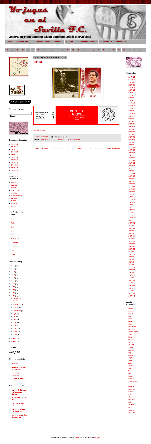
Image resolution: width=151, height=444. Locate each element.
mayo (15, 322)
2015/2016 (14, 167)
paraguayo (131, 386)
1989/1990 (131, 168)
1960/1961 (131, 244)
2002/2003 (131, 134)
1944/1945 (131, 283)
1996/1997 (131, 150)
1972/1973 (131, 213)
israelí (130, 363)
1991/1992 (131, 163)
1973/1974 (131, 210)
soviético (131, 405)
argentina (14, 182)
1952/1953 (131, 265)
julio (14, 316)
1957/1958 (131, 252)
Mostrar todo (24, 420)
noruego (130, 384)
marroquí (131, 376)
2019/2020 (14, 157)
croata (130, 334)
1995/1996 (131, 153)
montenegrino (132, 381)
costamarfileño (133, 332)
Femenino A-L (106, 42)
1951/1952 (131, 267)
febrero (15, 331)
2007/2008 (131, 121)
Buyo (12, 219)
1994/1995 (131, 155)
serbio (130, 402)
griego (130, 353)
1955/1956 (131, 257)
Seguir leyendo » (39, 130)
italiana (13, 201)
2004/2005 (131, 129)
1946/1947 (131, 280)
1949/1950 (131, 273)
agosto (15, 314)
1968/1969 (131, 223)
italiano (130, 366)
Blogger (96, 438)
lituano (130, 371)
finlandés (131, 345)
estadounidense (16, 195)
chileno (130, 324)
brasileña (14, 185)
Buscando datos (43, 42)
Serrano (13, 251)
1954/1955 (131, 259)
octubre (16, 308)
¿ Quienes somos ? (24, 42)
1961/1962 (131, 241)
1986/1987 (131, 176)
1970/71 (66, 139)
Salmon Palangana (18, 379)
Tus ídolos (58, 42)
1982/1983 (131, 186)
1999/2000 (131, 142)
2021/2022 (14, 152)
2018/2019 (14, 160)
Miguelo (13, 247)
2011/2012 (131, 111)
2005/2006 (131, 127)
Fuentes (69, 42)
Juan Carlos (15, 239)
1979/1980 (131, 194)
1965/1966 (131, 231)
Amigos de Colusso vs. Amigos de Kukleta (19, 392)
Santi (12, 227)
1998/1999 (131, 145)
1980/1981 (131, 192)
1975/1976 (131, 205)
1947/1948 (131, 278)
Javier (13, 223)
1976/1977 (131, 202)
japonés (130, 368)
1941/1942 (131, 293)
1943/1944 (131, 288)
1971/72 (72, 139)
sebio (129, 397)
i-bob (77, 438)
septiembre (17, 311)
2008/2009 (131, 119)
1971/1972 (131, 215)
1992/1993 (131, 160)
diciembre (16, 298)
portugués (131, 389)
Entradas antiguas (113, 148)
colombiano (132, 326)
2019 (13, 287)
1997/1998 (131, 147)
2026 (13, 266)
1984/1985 (131, 181)
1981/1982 (131, 189)
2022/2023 (14, 149)
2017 (13, 293)
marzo (15, 328)
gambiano (131, 350)
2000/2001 (131, 140)
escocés (130, 339)
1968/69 (54, 139)
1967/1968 (131, 226)
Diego (13, 255)
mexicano (131, 379)
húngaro (130, 358)
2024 (13, 272)
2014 (13, 341)
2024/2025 (14, 144)
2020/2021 (14, 154)
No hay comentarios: (42, 136)
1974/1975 (131, 207)
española (14, 193)
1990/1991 (131, 166)
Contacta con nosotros (86, 42)
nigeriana (14, 203)
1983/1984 (131, 184)
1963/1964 (131, 236)
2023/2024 (14, 147)
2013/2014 (131, 106)
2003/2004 (131, 132)
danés (130, 337)
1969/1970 (131, 220)
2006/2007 (131, 124)
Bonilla (37, 61)
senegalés (131, 399)
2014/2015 (14, 170)
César (13, 235)
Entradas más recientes (42, 148)
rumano (130, 392)
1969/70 (60, 139)
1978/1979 (131, 197)
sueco (130, 407)
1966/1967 (131, 228)
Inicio (9, 42)
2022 (13, 278)
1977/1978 (131, 200)
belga (129, 316)
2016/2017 (14, 165)
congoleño (131, 329)
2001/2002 (131, 137)
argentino (131, 311)
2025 (13, 269)
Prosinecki (14, 243)
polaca (13, 206)
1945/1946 (131, 286)
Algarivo (15, 363)
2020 (13, 284)
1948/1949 (131, 275)
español (77, 139)
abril (15, 325)
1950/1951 (131, 270)
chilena (13, 188)
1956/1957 (131, 254)
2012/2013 (131, 108)
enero (15, 334)
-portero (43, 139)
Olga (12, 231)
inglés (130, 360)
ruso (129, 394)
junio (15, 320)
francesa (14, 198)
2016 (13, 296)
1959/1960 (131, 246)
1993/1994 (131, 158)
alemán (130, 308)
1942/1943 (131, 291)
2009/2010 (131, 116)
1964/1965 (131, 233)
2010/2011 (131, 114)
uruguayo (131, 410)
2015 (13, 338)
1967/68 (49, 139)
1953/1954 (131, 262)
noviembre (17, 305)
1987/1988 (131, 173)
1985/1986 (131, 179)
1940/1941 (131, 296)
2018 (13, 290)
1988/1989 (131, 171)
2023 (13, 275)
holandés (131, 355)
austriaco (131, 313)
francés (130, 347)
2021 (13, 281)
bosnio (130, 319)
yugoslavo (131, 412)
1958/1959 (131, 249)
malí (129, 373)
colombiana (15, 190)
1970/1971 (131, 218)
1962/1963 (131, 239)
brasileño (131, 321)
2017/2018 (14, 162)
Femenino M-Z (122, 42)
